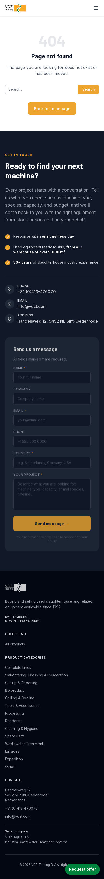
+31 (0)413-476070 (21, 808)
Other (10, 766)
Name (19, 371)
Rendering (14, 721)
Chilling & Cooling (19, 698)
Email (19, 414)
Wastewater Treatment (24, 743)
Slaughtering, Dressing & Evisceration (36, 675)
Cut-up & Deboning (21, 682)
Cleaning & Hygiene (21, 728)
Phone (19, 435)
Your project (28, 478)
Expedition (14, 759)
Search (88, 89)
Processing (14, 713)
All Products (15, 644)
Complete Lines (18, 667)
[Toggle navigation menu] (96, 8)
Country (23, 457)
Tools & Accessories (22, 705)
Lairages (12, 751)
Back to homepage (52, 108)
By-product (14, 690)
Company (22, 393)
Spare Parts (15, 736)
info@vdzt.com (17, 816)
